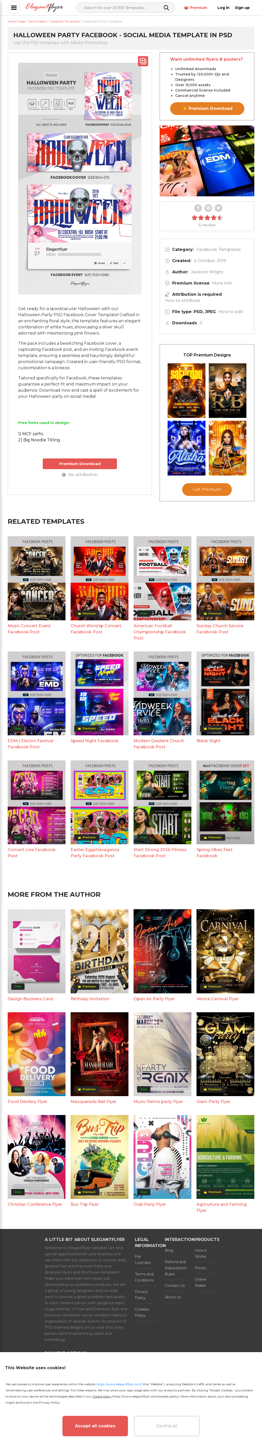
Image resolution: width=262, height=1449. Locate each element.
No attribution (80, 474)
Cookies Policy (142, 1312)
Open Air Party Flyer (154, 998)
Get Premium (207, 489)
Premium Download (80, 463)
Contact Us (175, 1285)
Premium (197, 7)
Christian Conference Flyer (35, 1204)
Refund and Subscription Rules (176, 1268)
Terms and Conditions (144, 1277)
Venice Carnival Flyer (217, 998)
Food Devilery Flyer (27, 1101)
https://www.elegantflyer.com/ (119, 1384)
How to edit (231, 311)
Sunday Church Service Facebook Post (219, 628)
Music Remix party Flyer (158, 1101)
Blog (169, 1250)
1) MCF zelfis (30, 433)
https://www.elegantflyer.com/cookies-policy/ (145, 1396)
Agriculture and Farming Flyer (221, 1207)
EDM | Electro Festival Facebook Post (30, 743)
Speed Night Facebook (94, 740)
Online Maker (200, 1282)
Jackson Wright (207, 272)
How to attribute (182, 300)
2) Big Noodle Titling (39, 440)
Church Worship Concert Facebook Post (96, 628)
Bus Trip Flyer (85, 1204)
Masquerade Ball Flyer (93, 1101)
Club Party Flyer (150, 1204)
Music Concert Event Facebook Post (29, 628)
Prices (200, 1268)
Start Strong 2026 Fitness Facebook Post (160, 852)
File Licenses (142, 1259)
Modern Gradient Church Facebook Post (159, 743)
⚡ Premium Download (207, 108)
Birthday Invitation (90, 998)
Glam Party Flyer (213, 1101)
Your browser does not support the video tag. (207, 160)
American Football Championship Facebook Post (160, 631)
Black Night (208, 740)
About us (173, 1297)
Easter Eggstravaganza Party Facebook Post (95, 852)
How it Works (201, 1253)
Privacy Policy (141, 1294)
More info (222, 283)
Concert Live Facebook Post (32, 852)
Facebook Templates (218, 249)
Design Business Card (30, 998)
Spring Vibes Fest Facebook (214, 852)
